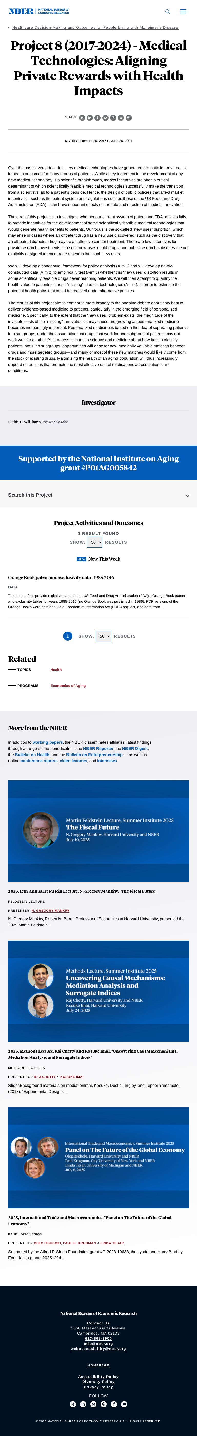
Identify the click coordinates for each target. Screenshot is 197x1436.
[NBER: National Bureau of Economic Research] (43, 13)
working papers (48, 742)
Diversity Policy (98, 1382)
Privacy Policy (98, 1387)
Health (56, 670)
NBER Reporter (98, 748)
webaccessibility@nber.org (98, 1349)
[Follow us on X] (73, 1404)
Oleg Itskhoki (47, 1243)
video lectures (73, 761)
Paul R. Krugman (79, 1243)
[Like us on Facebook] (114, 1404)
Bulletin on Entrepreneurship (94, 754)
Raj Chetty (45, 1077)
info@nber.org (98, 1343)
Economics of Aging (68, 686)
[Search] (167, 11)
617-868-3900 (98, 1338)
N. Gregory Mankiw (50, 910)
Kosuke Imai (72, 1077)
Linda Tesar (112, 1243)
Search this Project (30, 495)
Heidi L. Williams (24, 422)
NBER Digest (135, 748)
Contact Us (98, 1323)
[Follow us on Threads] (104, 1404)
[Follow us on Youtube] (124, 1404)
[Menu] (183, 11)
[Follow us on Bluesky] (93, 1404)
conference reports (39, 761)
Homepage (99, 1365)
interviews (107, 761)
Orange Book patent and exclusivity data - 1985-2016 (61, 577)
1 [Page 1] (67, 636)
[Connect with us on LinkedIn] (83, 1404)
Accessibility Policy (98, 1377)
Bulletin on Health (32, 754)
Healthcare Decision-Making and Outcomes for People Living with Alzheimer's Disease (95, 27)
